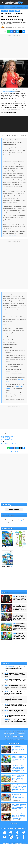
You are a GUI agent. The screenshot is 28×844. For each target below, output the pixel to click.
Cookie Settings (9, 739)
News (2, 10)
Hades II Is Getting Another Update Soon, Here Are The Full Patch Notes (14, 674)
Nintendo (11, 10)
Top (4, 731)
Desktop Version (19, 739)
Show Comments (14, 509)
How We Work (21, 731)
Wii (6, 10)
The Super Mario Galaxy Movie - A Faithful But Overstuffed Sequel (15, 668)
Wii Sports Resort (7, 566)
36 (9, 639)
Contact (13, 733)
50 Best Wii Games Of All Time (9, 444)
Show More (14, 823)
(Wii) (8, 436)
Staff (14, 731)
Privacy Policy (20, 733)
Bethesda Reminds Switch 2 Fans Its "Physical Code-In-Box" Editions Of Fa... (15, 681)
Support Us (7, 733)
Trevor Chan (9, 27)
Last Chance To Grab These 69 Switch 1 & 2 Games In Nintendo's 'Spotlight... (14, 693)
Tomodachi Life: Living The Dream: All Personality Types (13, 711)
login (21, 520)
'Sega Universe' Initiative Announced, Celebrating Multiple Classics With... (13, 699)
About (9, 731)
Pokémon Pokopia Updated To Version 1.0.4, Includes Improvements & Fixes (15, 687)
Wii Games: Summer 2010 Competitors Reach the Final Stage (12, 16)
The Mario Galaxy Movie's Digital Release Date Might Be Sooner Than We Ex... (15, 721)
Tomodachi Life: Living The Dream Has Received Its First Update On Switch (15, 706)
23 (9, 611)
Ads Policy (15, 736)
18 (9, 620)
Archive (22, 736)
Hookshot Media (12, 842)
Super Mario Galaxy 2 (7, 547)
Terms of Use (7, 736)
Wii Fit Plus (20, 547)
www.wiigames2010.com (9, 235)
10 (9, 629)
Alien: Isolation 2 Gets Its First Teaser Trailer (14, 715)
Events (17, 10)
